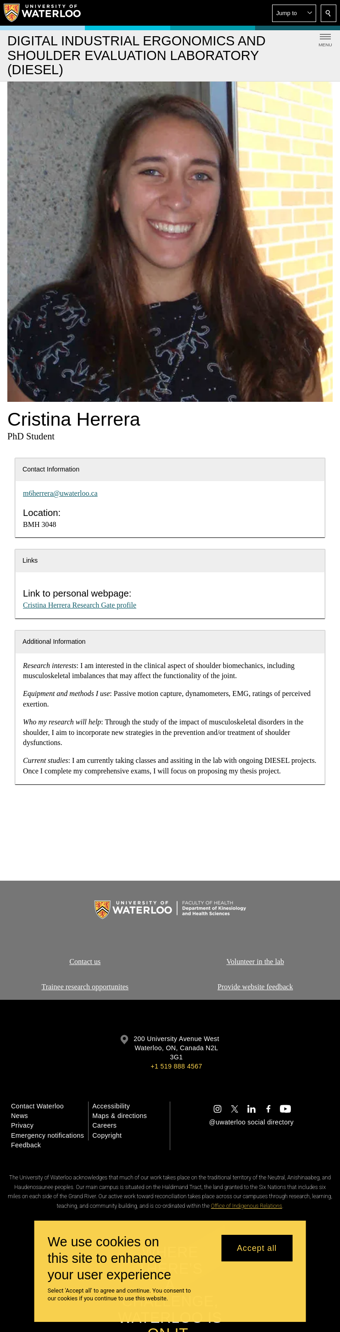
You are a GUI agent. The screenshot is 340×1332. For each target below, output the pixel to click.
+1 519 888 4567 (176, 1066)
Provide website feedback (255, 987)
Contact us (84, 961)
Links (30, 560)
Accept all (257, 1248)
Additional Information (54, 641)
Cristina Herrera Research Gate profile (79, 605)
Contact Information (50, 469)
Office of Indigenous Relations (246, 1206)
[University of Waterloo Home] (43, 13)
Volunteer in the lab (255, 961)
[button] (294, 13)
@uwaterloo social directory (251, 1122)
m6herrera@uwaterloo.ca (60, 493)
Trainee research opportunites (84, 987)
